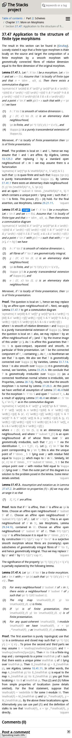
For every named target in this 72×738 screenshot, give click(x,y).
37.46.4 (58, 390)
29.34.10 (7, 527)
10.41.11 (37, 668)
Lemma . (11, 72)
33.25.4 (41, 369)
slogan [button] (26, 210)
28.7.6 (28, 382)
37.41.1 (6, 182)
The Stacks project (18, 7)
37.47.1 (15, 309)
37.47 (18, 26)
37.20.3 (47, 386)
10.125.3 (7, 158)
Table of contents (12, 18)
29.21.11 (47, 203)
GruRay (62, 45)
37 (17, 22)
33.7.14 (63, 361)
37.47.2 (6, 488)
